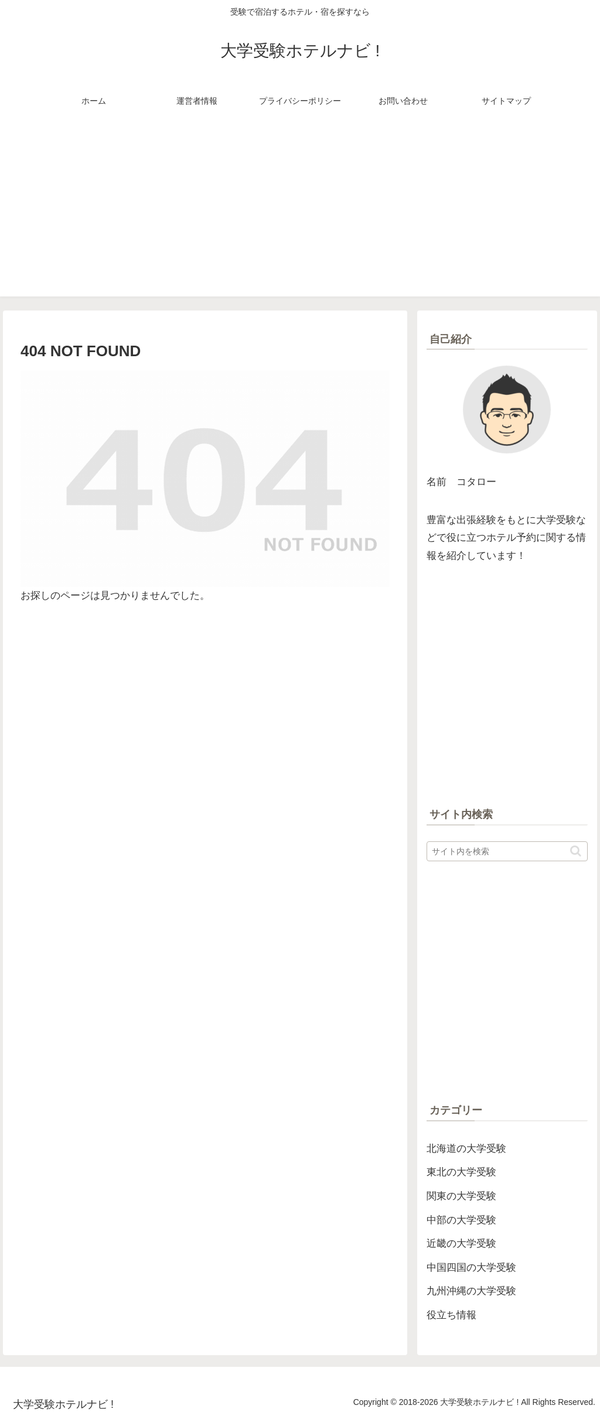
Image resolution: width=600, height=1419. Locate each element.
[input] (507, 851)
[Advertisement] (300, 214)
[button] (575, 851)
